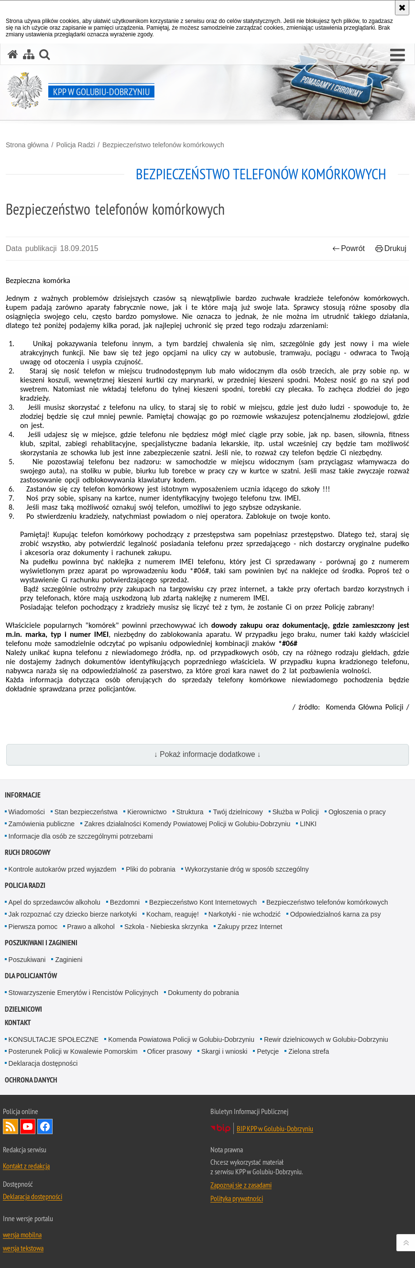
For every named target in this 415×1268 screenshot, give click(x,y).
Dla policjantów (31, 976)
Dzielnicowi (23, 1009)
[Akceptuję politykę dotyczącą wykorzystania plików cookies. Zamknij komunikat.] (402, 7)
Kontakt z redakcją (26, 1165)
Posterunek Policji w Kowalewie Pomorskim (73, 1051)
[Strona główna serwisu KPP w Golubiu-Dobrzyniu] (13, 54)
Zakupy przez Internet (250, 926)
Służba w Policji (296, 812)
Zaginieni (68, 959)
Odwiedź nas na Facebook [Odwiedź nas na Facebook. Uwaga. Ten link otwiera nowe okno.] (45, 1126)
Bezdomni (125, 902)
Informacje (23, 795)
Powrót (348, 248)
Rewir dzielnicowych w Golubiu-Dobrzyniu (326, 1039)
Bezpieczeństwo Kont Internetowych (203, 902)
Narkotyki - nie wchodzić (244, 914)
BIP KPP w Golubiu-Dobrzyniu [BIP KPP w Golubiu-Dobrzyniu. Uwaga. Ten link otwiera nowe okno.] (275, 1128)
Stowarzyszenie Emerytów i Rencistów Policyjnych (84, 992)
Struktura (190, 812)
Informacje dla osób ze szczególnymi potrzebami (81, 836)
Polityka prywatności (236, 1198)
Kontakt (18, 1022)
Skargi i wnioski (224, 1051)
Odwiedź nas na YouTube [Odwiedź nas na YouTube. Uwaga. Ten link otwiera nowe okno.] (27, 1126)
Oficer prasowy (169, 1051)
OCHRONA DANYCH (31, 1080)
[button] (397, 55)
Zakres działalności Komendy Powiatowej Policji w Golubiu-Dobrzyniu (187, 824)
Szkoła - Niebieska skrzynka (166, 926)
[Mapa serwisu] (28, 54)
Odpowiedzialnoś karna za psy (335, 914)
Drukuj (390, 248)
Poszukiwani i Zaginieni (41, 943)
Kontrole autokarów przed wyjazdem (63, 869)
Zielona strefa (308, 1051)
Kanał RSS (10, 1126)
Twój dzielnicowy (237, 812)
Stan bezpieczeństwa (86, 812)
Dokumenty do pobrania (203, 992)
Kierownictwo (146, 812)
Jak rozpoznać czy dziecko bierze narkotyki (73, 914)
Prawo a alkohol (91, 926)
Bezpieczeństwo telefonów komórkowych (163, 145)
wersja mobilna (22, 1234)
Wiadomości (27, 812)
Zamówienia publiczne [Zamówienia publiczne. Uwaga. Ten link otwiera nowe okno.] (42, 824)
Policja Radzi (75, 145)
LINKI (308, 824)
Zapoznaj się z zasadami (241, 1185)
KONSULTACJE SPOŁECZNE (54, 1039)
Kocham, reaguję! (172, 914)
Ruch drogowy (28, 852)
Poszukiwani (27, 959)
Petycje (268, 1051)
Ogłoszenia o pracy (357, 812)
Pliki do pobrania (150, 869)
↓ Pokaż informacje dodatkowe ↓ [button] (207, 754)
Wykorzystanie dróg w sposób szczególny (247, 869)
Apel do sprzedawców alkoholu (54, 902)
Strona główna (27, 145)
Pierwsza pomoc (33, 926)
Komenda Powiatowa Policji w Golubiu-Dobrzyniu (181, 1039)
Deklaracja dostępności (43, 1063)
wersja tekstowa (23, 1248)
